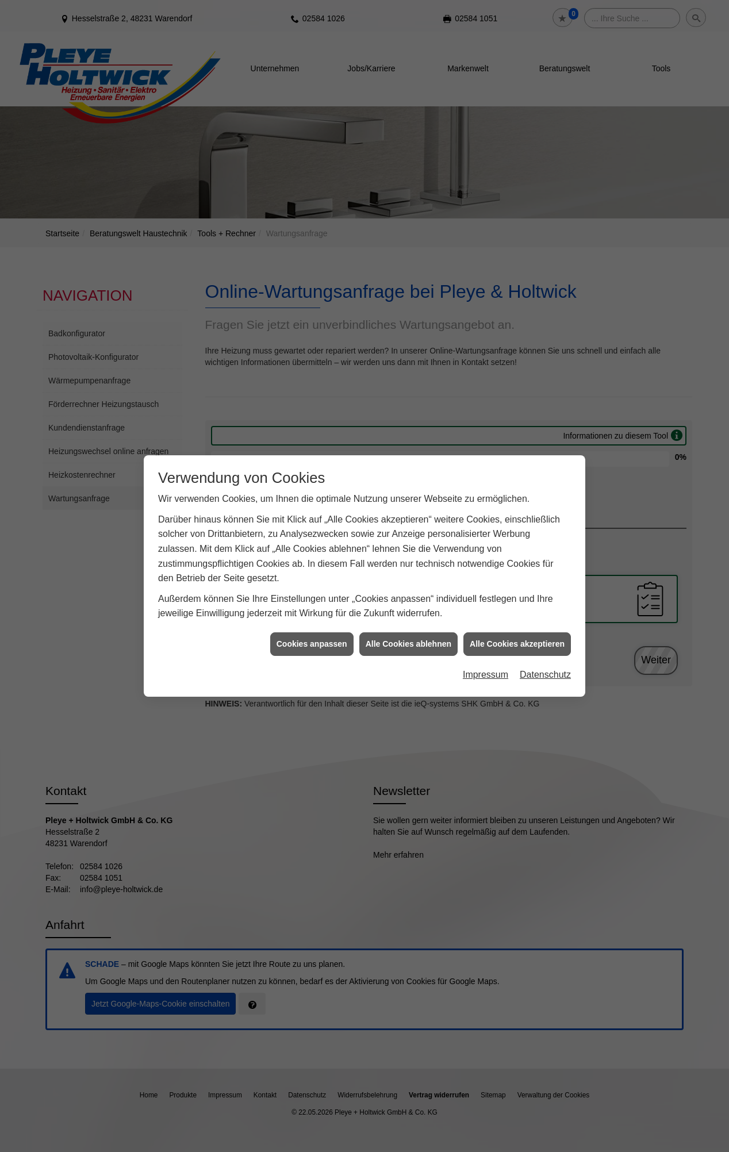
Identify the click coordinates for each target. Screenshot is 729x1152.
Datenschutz (545, 654)
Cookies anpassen (312, 623)
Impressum (485, 654)
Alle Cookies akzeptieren (517, 623)
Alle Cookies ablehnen (408, 623)
